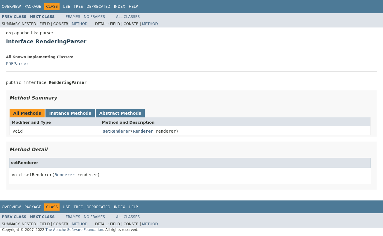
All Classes (128, 17)
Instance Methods (70, 113)
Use (66, 6)
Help (133, 6)
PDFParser (17, 63)
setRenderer (117, 131)
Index (119, 6)
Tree (78, 6)
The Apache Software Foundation (74, 230)
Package (33, 6)
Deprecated (98, 6)
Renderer (143, 131)
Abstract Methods (120, 113)
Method (80, 24)
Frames (73, 17)
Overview (11, 6)
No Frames (94, 17)
